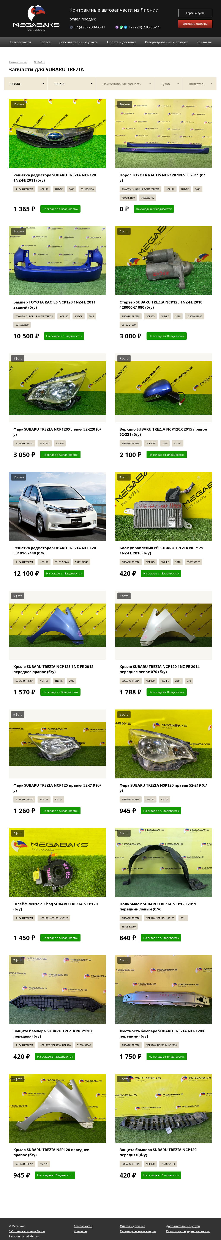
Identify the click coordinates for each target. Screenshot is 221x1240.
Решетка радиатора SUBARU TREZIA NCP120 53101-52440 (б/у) (54, 550)
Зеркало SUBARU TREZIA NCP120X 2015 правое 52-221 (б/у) (163, 432)
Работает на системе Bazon (27, 1231)
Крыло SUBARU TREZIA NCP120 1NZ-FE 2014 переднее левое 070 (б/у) (160, 669)
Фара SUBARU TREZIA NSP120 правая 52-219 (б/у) (163, 788)
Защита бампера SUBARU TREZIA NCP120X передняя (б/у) (53, 1033)
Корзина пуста (195, 13)
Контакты (80, 1231)
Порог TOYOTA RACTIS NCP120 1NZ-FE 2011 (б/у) (162, 178)
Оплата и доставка (132, 1226)
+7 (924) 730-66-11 (137, 27)
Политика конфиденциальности (188, 1231)
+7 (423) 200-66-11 (87, 27)
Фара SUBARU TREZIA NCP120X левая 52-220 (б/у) (57, 432)
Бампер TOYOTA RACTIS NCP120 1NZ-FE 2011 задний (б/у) (54, 305)
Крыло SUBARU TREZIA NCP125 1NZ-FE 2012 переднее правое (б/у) (53, 669)
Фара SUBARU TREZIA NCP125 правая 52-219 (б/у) (57, 788)
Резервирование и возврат (138, 1231)
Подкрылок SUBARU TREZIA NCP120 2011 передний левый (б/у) (158, 906)
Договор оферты (195, 24)
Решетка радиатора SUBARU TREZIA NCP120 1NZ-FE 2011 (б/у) (54, 178)
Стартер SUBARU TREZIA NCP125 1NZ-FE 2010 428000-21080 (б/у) (161, 305)
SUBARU (39, 62)
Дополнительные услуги (183, 1226)
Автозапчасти (18, 62)
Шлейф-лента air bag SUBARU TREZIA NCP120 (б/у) (55, 906)
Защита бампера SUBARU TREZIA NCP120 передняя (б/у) (158, 1152)
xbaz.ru (34, 1236)
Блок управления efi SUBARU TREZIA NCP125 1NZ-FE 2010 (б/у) (161, 550)
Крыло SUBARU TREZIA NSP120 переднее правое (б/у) (51, 1152)
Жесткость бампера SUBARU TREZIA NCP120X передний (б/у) (162, 1033)
